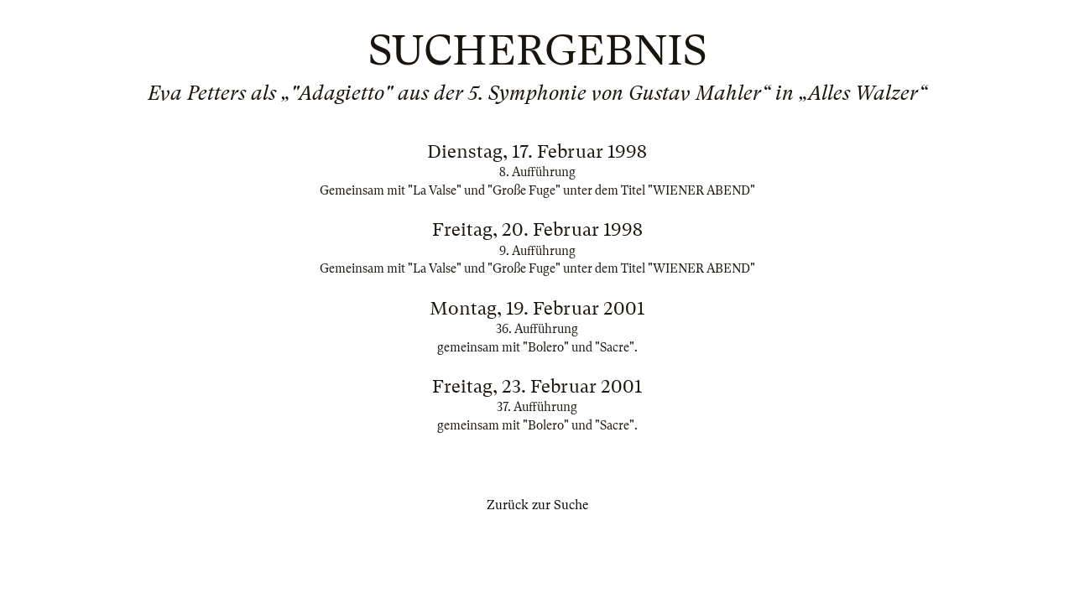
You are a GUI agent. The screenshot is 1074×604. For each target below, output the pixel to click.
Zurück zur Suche (537, 505)
